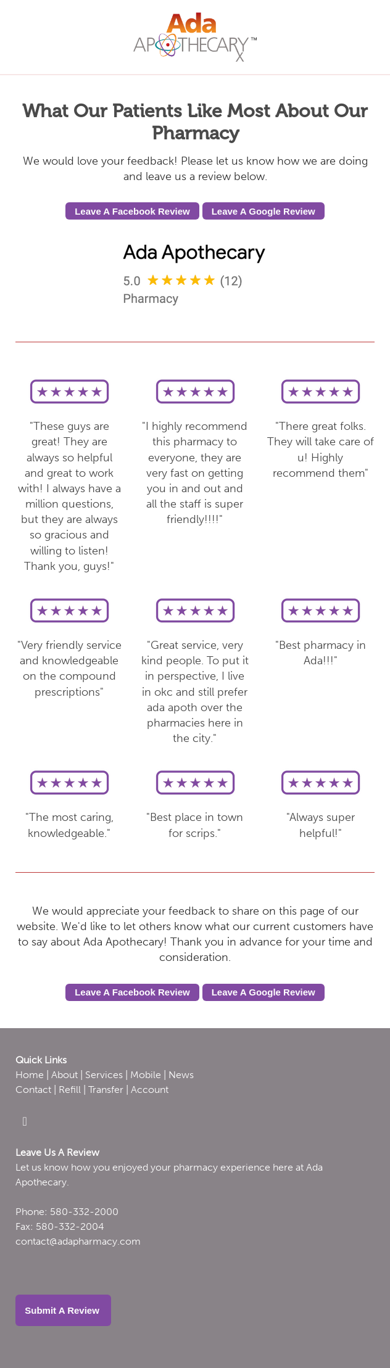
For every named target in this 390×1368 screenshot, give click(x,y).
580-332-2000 (84, 1212)
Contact (33, 1089)
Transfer (105, 1089)
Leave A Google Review (263, 211)
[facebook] (24, 1121)
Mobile (145, 1075)
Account (149, 1089)
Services (104, 1075)
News (181, 1075)
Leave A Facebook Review (132, 211)
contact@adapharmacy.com (78, 1241)
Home (29, 1075)
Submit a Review (63, 1310)
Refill (70, 1089)
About (64, 1075)
